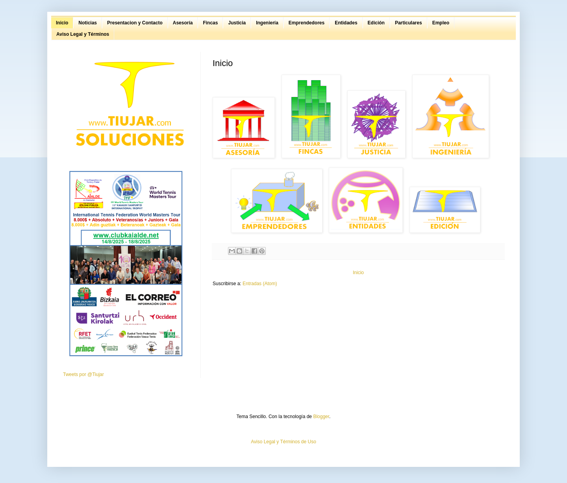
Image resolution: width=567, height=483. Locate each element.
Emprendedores (306, 23)
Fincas (210, 23)
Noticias (87, 23)
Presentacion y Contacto (135, 23)
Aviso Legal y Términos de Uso (283, 441)
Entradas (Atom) (260, 283)
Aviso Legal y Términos (82, 34)
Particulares (408, 23)
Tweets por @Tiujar (83, 374)
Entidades (346, 23)
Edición (376, 23)
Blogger (321, 416)
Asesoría (183, 23)
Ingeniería (267, 23)
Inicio (62, 23)
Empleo (440, 23)
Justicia (237, 23)
